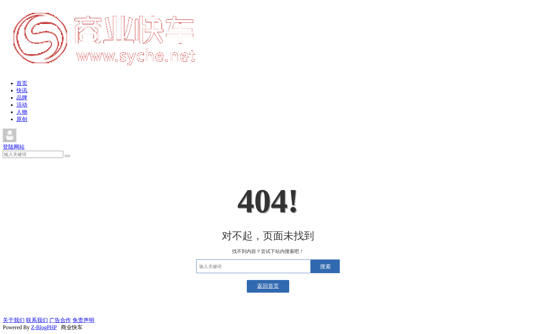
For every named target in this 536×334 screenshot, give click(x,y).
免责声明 (83, 320)
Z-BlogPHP (44, 327)
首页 (21, 83)
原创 (21, 119)
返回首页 (268, 286)
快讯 (21, 90)
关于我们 (14, 320)
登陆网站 (14, 147)
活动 (21, 105)
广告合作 (60, 320)
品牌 (21, 98)
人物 (21, 112)
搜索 (325, 266)
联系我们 (37, 320)
